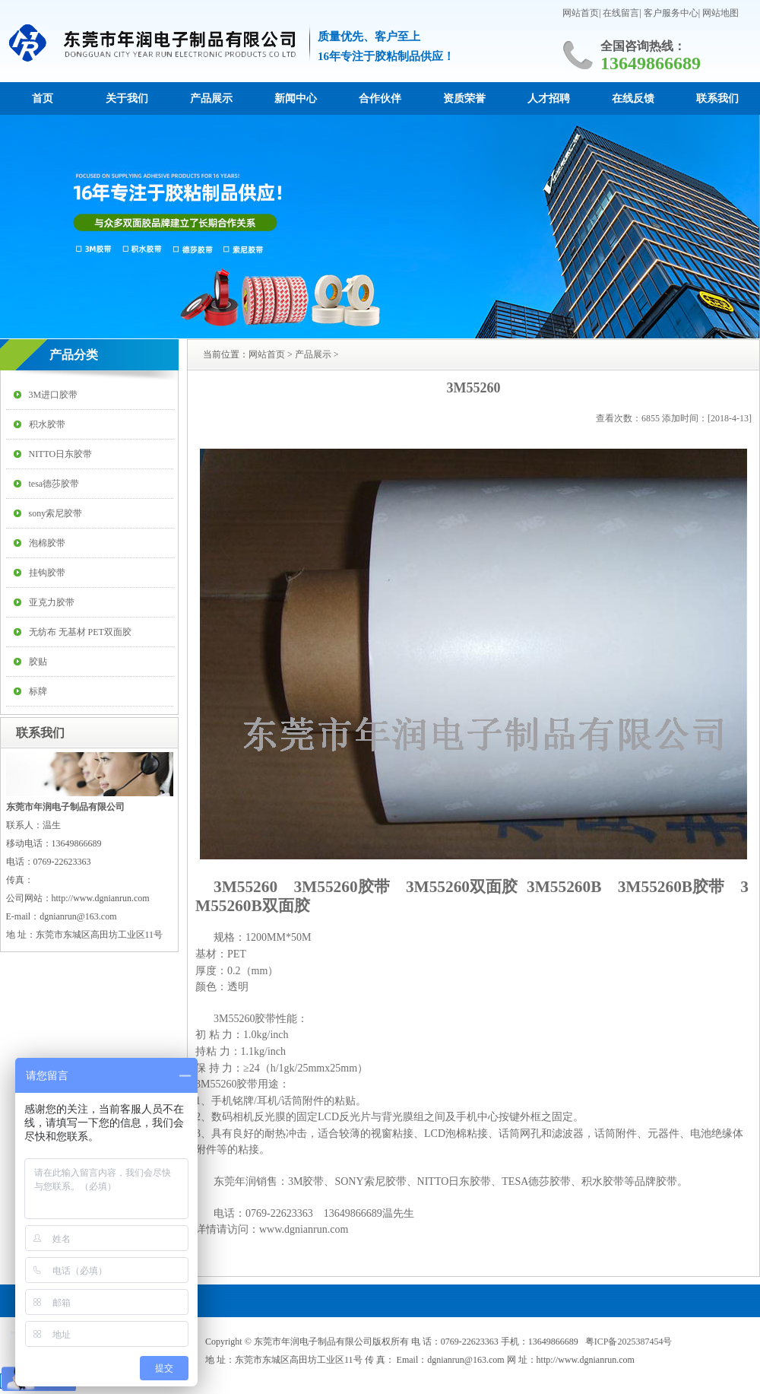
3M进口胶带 (53, 394)
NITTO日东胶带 (61, 454)
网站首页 (580, 13)
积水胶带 (47, 424)
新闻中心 (295, 98)
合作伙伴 (380, 98)
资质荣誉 (464, 98)
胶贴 (38, 661)
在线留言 (621, 13)
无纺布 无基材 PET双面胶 (80, 632)
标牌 (38, 691)
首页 (42, 98)
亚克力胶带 (51, 602)
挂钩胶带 (47, 572)
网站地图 (720, 13)
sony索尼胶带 (56, 513)
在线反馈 (633, 98)
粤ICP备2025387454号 (629, 1341)
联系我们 (717, 98)
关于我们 (127, 98)
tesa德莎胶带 (54, 483)
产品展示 (211, 98)
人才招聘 (548, 98)
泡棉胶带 (47, 543)
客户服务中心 (671, 13)
